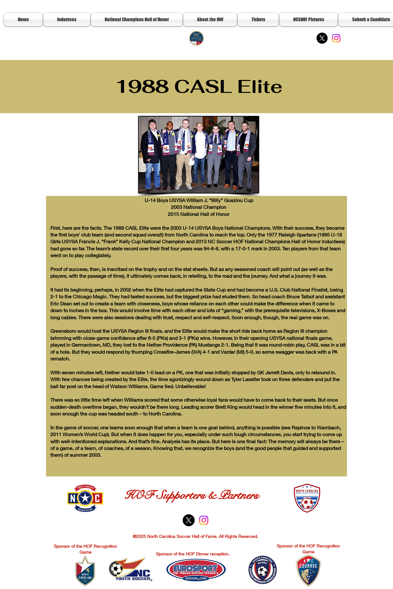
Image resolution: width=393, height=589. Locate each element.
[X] (322, 38)
